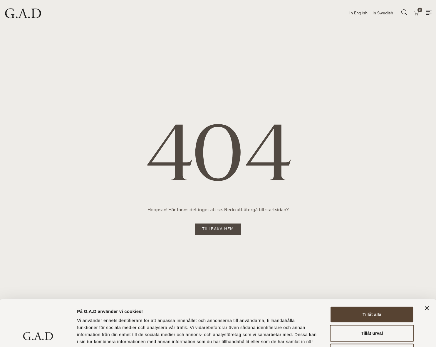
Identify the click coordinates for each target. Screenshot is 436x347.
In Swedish (383, 13)
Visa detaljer (319, 335)
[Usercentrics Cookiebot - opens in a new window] (38, 335)
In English (358, 13)
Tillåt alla (372, 270)
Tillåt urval (372, 289)
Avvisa (372, 308)
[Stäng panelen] (427, 265)
